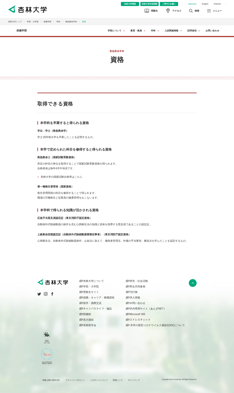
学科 (153, 30)
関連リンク (118, 380)
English (205, 4)
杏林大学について (93, 281)
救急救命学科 (71, 22)
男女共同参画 (137, 286)
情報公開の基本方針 (51, 380)
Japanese (192, 4)
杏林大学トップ (15, 22)
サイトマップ (134, 380)
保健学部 (47, 22)
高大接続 (88, 319)
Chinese (217, 4)
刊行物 (133, 292)
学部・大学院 (33, 22)
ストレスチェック (140, 319)
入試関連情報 (171, 30)
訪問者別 (191, 30)
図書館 (87, 314)
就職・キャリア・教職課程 (98, 297)
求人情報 (135, 297)
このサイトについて (99, 380)
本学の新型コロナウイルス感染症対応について (157, 325)
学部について (114, 30)
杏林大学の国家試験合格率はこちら (61, 176)
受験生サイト (91, 292)
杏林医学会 (89, 325)
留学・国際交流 (92, 303)
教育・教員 (136, 30)
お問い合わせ (212, 30)
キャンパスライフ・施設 (97, 308)
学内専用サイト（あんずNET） (148, 308)
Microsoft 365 (137, 314)
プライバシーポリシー (75, 380)
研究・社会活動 (139, 281)
